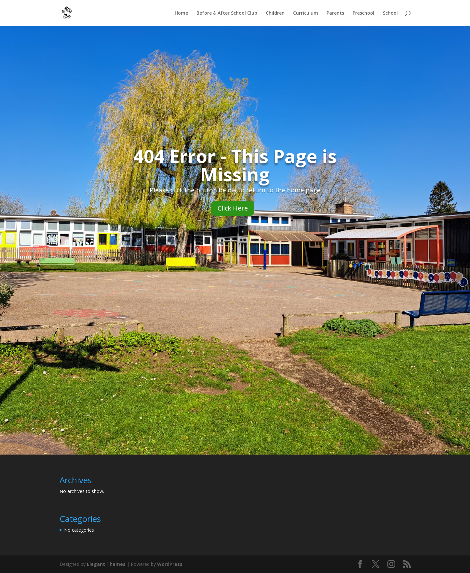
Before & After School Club (226, 13)
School (390, 13)
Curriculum (305, 13)
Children (275, 13)
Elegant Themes (106, 564)
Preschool (363, 13)
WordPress (169, 564)
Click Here (233, 208)
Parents (335, 13)
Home (181, 13)
